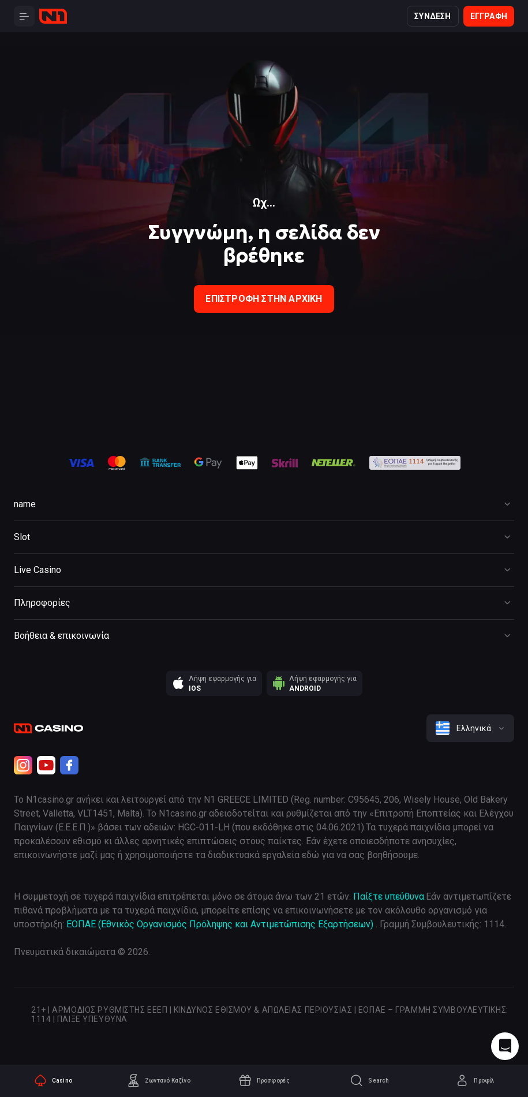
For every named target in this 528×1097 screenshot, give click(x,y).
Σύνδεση (432, 16)
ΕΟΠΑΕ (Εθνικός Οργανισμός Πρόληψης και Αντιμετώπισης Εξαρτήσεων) (220, 924)
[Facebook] (69, 765)
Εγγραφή (488, 16)
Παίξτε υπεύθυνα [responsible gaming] (388, 896)
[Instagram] (23, 765)
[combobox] (470, 728)
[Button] (24, 16)
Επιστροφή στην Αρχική (263, 298)
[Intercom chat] (505, 1046)
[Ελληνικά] (470, 728)
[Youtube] (46, 765)
